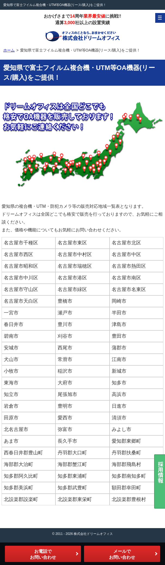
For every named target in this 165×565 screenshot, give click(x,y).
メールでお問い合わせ (122, 554)
